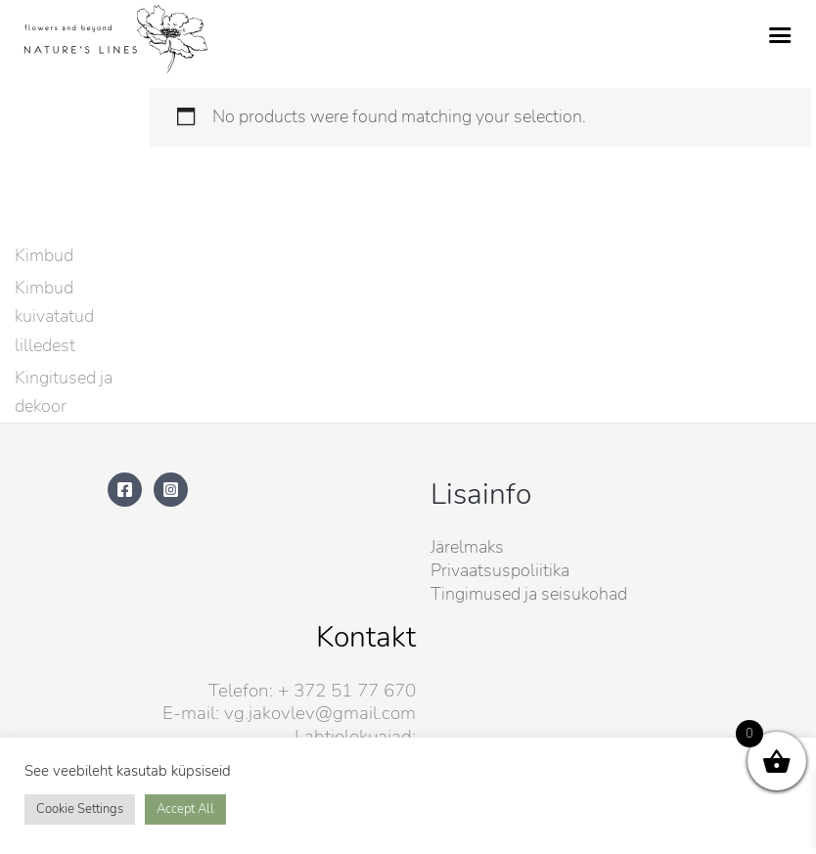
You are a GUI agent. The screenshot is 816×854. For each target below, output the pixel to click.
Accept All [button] (185, 809)
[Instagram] (171, 489)
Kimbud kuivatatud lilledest (54, 316)
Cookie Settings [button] (79, 809)
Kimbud (44, 255)
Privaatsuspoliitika (500, 570)
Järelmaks (467, 547)
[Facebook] (125, 489)
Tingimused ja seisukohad (529, 594)
